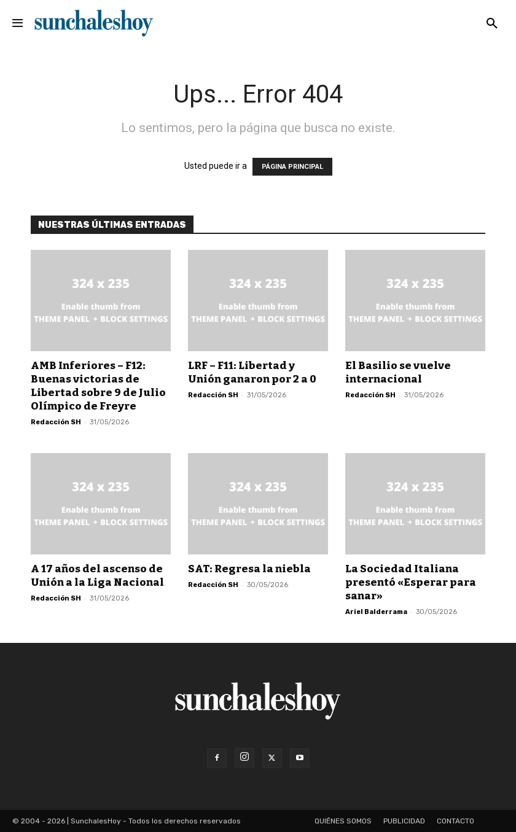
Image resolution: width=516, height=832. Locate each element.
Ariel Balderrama (376, 612)
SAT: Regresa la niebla (249, 568)
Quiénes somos (343, 821)
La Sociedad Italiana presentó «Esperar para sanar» (410, 582)
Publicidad (404, 821)
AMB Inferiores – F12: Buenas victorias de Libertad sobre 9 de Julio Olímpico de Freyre (98, 386)
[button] (492, 24)
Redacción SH (56, 422)
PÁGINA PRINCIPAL (292, 167)
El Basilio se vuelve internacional (398, 372)
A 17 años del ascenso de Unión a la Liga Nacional (97, 575)
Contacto (455, 821)
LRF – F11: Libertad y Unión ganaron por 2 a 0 (252, 372)
